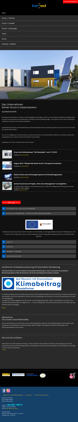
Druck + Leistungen (9, 28)
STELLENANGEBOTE (70, 1)
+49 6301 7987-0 (14, 404)
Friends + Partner (14, 251)
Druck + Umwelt (8, 23)
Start (4, 13)
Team (4, 33)
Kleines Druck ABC (14, 256)
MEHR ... (4, 308)
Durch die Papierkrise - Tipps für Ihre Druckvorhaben (29, 213)
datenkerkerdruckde (12, 408)
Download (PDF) (24, 155)
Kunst (4, 39)
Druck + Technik (8, 18)
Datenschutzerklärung (41, 395)
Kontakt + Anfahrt (9, 44)
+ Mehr (4, 350)
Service (9, 242)
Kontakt (10, 247)
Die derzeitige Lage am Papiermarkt (21, 209)
